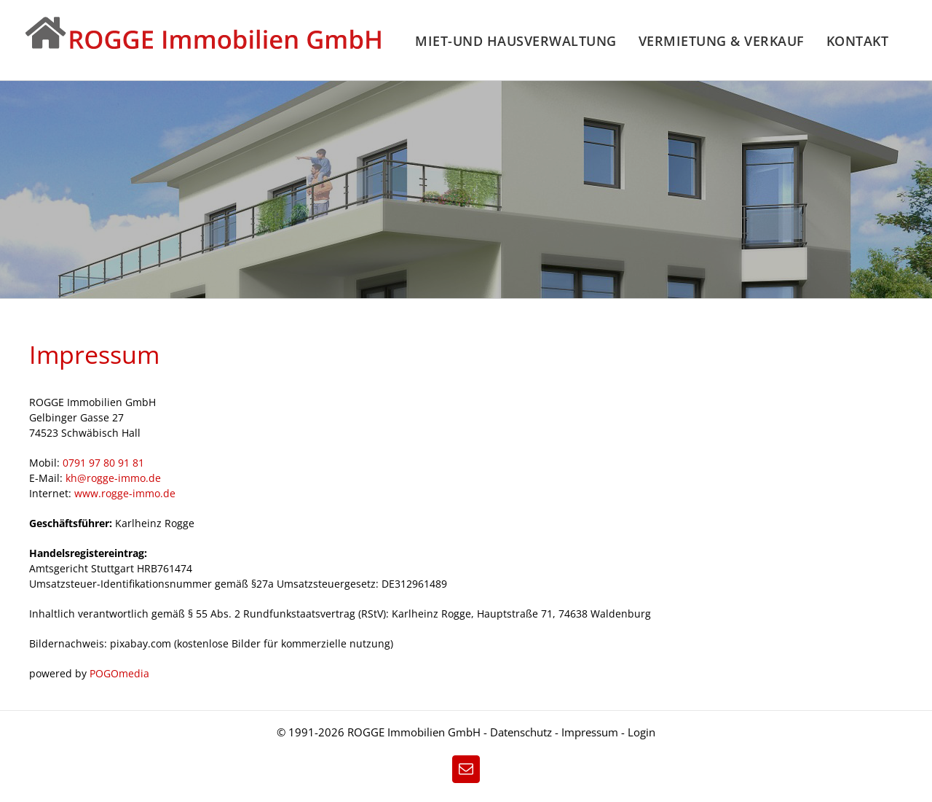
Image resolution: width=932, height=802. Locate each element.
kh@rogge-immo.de (113, 478)
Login (641, 732)
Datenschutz (521, 732)
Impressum (591, 732)
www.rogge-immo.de (124, 493)
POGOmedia (119, 673)
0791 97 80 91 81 (103, 463)
